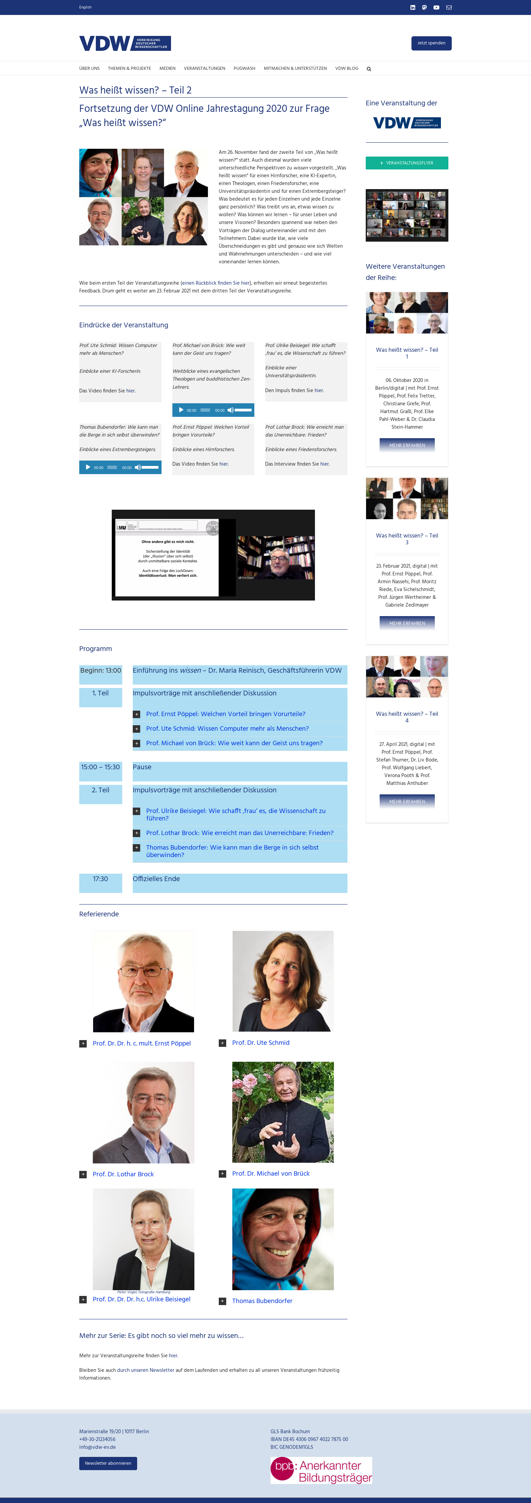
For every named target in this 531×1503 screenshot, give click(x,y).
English (85, 7)
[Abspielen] (181, 410)
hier (130, 391)
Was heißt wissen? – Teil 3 (407, 539)
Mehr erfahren (407, 445)
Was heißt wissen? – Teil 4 (407, 717)
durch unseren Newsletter (145, 1369)
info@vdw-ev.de (97, 1446)
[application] (213, 410)
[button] (369, 68)
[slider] (205, 410)
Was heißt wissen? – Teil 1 (407, 353)
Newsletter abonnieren (108, 1462)
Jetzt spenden (432, 43)
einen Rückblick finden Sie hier (216, 283)
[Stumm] (230, 410)
